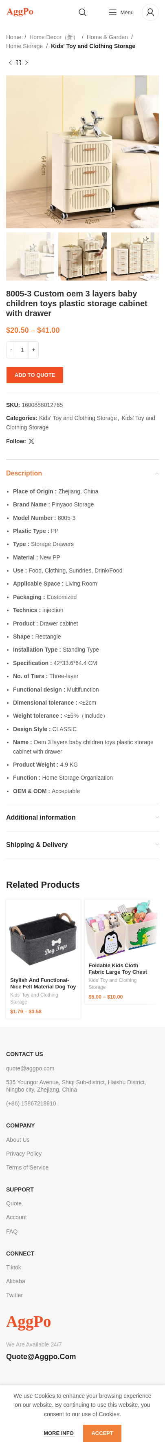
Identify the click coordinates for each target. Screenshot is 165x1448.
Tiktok (13, 1267)
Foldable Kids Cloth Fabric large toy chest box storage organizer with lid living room (118, 975)
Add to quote (35, 375)
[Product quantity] (22, 349)
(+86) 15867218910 (31, 1103)
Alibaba (15, 1281)
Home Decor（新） (54, 37)
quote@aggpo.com (30, 1068)
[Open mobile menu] (121, 12)
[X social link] (31, 441)
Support (20, 1189)
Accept (102, 1433)
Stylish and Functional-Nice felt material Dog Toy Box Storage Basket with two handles (43, 989)
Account (16, 1217)
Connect (20, 1253)
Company (20, 1125)
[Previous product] (10, 63)
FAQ (12, 1231)
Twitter (14, 1295)
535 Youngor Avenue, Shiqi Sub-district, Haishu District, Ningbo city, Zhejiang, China (76, 1086)
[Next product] (26, 63)
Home (13, 37)
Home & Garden (107, 37)
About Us (18, 1139)
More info (59, 1433)
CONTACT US (24, 1054)
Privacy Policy (24, 1153)
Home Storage (24, 46)
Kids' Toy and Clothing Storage (93, 46)
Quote (14, 1203)
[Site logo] (19, 12)
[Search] (83, 12)
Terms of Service (27, 1167)
